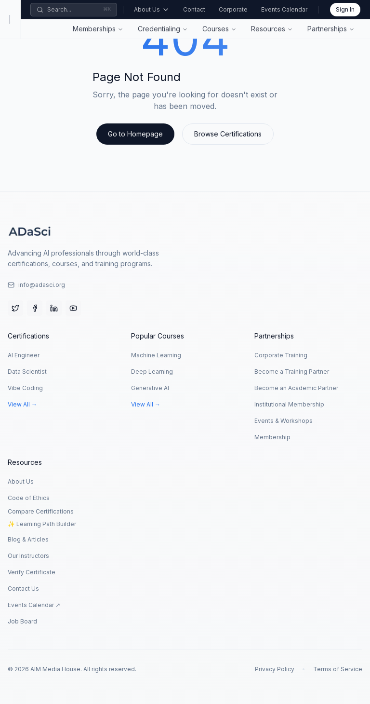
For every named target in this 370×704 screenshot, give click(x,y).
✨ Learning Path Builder (42, 524)
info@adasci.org (36, 284)
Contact (194, 9)
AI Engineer (24, 355)
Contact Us (23, 588)
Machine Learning (156, 355)
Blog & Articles (28, 539)
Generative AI (150, 388)
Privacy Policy (274, 669)
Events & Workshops (283, 420)
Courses (215, 29)
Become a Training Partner (291, 371)
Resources (268, 29)
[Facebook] (34, 308)
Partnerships (327, 29)
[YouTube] (73, 308)
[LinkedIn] (54, 308)
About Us (152, 10)
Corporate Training (280, 355)
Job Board (22, 621)
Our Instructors (28, 555)
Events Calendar (284, 9)
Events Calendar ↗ (34, 605)
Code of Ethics (29, 497)
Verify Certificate (31, 572)
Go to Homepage (135, 134)
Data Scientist (27, 371)
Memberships (94, 29)
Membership (272, 437)
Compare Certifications (41, 511)
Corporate (233, 9)
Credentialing (159, 29)
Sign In (345, 9)
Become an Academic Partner (296, 388)
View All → (22, 404)
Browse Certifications (228, 134)
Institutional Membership (289, 404)
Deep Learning (152, 371)
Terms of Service (337, 669)
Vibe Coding (25, 388)
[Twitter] (15, 308)
